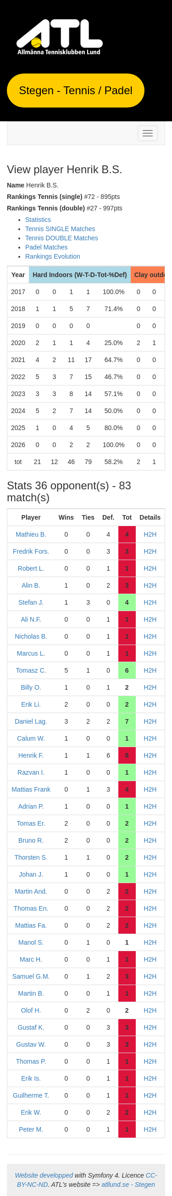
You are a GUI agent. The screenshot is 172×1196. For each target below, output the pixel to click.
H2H (150, 534)
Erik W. (31, 1112)
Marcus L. (31, 653)
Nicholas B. (31, 636)
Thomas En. (31, 908)
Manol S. (31, 942)
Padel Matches (46, 247)
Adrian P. (31, 806)
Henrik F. (31, 755)
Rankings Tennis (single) (45, 196)
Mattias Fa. (31, 925)
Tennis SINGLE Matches (60, 228)
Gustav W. (31, 1044)
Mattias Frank (30, 789)
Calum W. (31, 738)
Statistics (38, 219)
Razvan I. (30, 772)
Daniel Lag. (31, 721)
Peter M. (31, 1129)
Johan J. (31, 874)
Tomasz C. (31, 670)
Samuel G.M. (31, 976)
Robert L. (31, 568)
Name (15, 185)
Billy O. (31, 687)
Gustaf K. (30, 1027)
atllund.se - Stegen (128, 1184)
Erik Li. (31, 704)
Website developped (44, 1175)
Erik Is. (31, 1078)
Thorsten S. (30, 857)
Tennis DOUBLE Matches (61, 238)
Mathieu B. (31, 534)
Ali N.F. (31, 619)
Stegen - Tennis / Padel (76, 90)
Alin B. (31, 585)
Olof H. (31, 1010)
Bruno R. (31, 840)
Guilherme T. (31, 1095)
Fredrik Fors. (31, 551)
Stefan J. (31, 602)
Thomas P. (31, 1061)
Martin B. (31, 993)
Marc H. (31, 959)
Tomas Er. (31, 823)
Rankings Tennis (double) (46, 208)
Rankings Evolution (52, 256)
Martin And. (31, 891)
